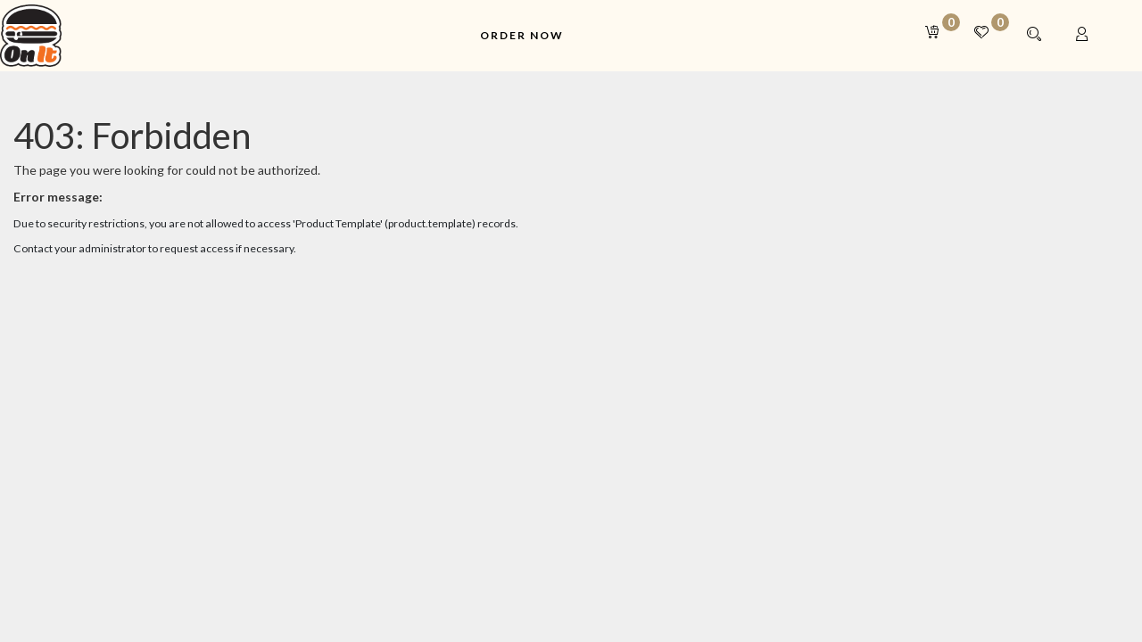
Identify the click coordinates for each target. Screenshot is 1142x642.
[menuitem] (522, 36)
